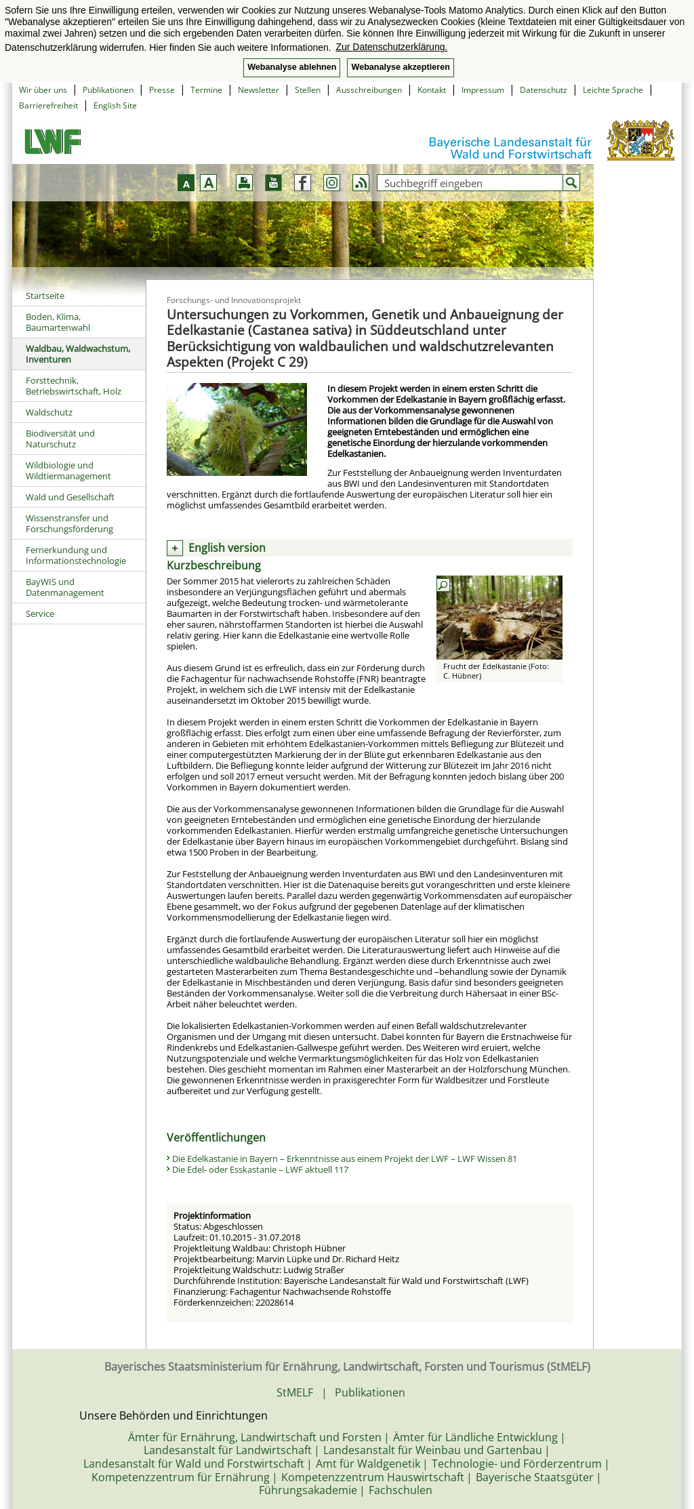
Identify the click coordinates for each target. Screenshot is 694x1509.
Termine (206, 90)
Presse (162, 90)
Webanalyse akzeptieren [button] (400, 67)
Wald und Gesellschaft (70, 497)
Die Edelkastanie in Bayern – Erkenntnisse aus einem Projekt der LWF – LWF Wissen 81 (344, 1158)
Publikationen (108, 90)
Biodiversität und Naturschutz (60, 438)
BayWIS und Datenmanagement (65, 587)
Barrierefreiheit (48, 105)
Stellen (308, 90)
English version (227, 547)
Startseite (45, 295)
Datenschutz (543, 90)
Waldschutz (49, 412)
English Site (115, 105)
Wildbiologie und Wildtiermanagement (68, 470)
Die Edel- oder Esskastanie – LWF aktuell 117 (260, 1169)
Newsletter (258, 90)
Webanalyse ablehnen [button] (291, 67)
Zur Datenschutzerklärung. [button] (391, 46)
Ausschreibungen (369, 90)
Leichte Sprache (613, 90)
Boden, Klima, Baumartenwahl (58, 322)
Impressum (483, 90)
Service (40, 613)
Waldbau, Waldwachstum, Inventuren (78, 353)
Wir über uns (43, 90)
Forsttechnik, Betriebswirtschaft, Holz (73, 385)
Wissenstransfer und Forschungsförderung (69, 523)
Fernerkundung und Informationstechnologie (76, 555)
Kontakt (431, 90)
